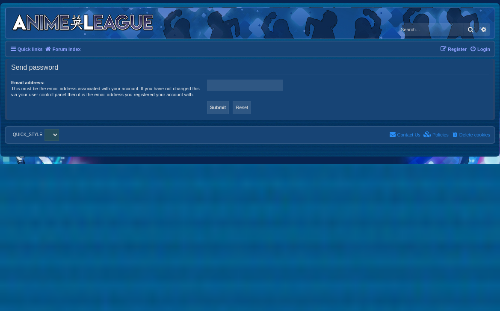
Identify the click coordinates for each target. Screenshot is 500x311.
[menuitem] (480, 49)
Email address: (27, 82)
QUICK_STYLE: (36, 134)
